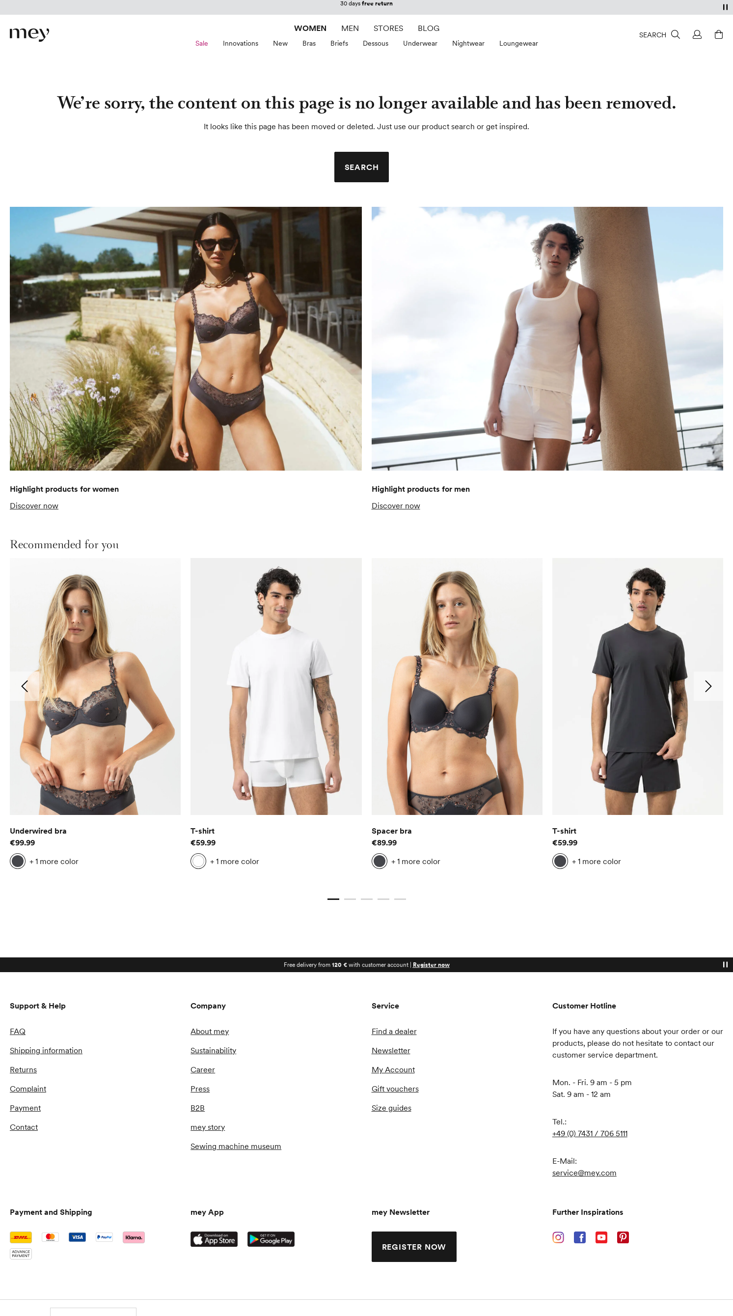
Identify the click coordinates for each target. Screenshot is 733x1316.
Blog (428, 28)
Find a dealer (394, 1031)
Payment (25, 1108)
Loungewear (518, 43)
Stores (388, 28)
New (280, 43)
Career (202, 1069)
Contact (24, 1127)
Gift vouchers (395, 1088)
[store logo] (29, 35)
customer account (407, 7)
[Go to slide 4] (383, 899)
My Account (393, 1069)
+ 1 (54, 861)
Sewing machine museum (235, 1146)
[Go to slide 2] (350, 899)
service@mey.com (584, 1172)
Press (200, 1088)
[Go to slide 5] (400, 899)
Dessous (375, 43)
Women (310, 28)
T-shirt (202, 831)
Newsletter (391, 1050)
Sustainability (213, 1050)
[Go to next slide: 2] (708, 686)
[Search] (659, 34)
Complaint (28, 1088)
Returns (23, 1069)
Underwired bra (38, 831)
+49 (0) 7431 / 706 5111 (589, 1133)
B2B (197, 1108)
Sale (201, 43)
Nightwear (468, 43)
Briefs (339, 43)
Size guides (391, 1108)
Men (350, 28)
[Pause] (725, 7)
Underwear (420, 43)
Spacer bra (392, 831)
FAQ (18, 1031)
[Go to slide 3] (367, 899)
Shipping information (46, 1050)
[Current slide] (333, 899)
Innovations (240, 43)
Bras (309, 43)
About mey (209, 1031)
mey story (207, 1127)
